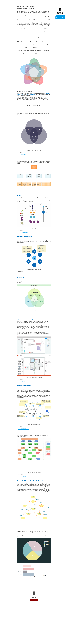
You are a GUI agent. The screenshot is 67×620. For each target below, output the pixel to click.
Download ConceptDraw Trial (60, 17)
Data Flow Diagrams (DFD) (23, 524)
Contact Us (61, 613)
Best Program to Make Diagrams (25, 432)
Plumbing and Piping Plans (23, 381)
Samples (27, 1)
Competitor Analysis (22, 529)
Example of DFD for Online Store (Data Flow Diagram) (30, 480)
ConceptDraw (3, 1)
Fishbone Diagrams (23, 428)
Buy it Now (34, 600)
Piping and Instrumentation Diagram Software (28, 319)
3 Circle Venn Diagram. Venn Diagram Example (28, 111)
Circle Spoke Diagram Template (24, 236)
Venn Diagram (20, 277)
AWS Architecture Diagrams (24, 232)
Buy (32, 1)
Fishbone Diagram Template (24, 385)
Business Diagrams (23, 154)
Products (16, 1)
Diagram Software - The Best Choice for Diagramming (30, 158)
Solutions (21, 1)
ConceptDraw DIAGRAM (30, 94)
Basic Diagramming (23, 476)
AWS (18, 195)
